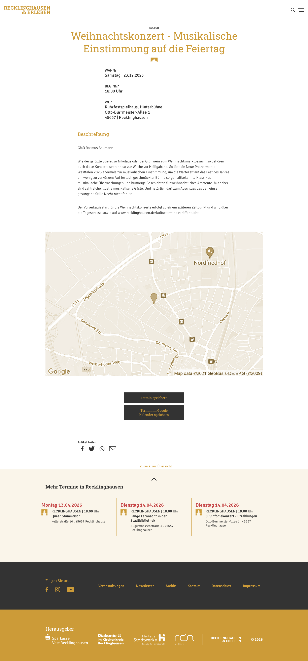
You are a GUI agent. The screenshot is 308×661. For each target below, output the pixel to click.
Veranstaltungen (111, 586)
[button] (154, 479)
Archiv (171, 586)
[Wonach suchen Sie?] (219, 10)
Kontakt (193, 586)
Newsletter (145, 586)
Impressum (252, 586)
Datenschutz (221, 586)
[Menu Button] (301, 10)
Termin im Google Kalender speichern (154, 412)
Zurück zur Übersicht (154, 466)
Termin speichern (154, 398)
